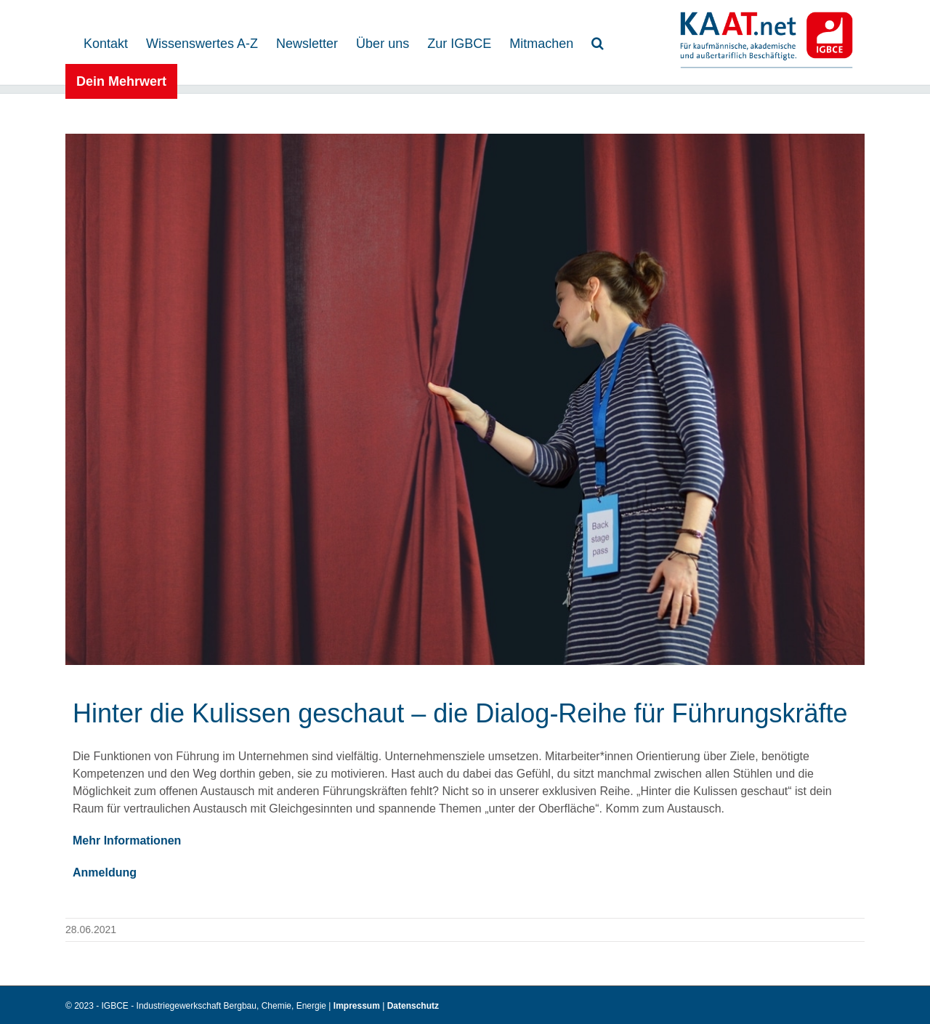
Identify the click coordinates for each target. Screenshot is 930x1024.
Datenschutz (413, 1006)
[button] (597, 42)
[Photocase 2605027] (465, 399)
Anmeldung (105, 872)
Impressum (357, 1006)
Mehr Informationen (127, 840)
